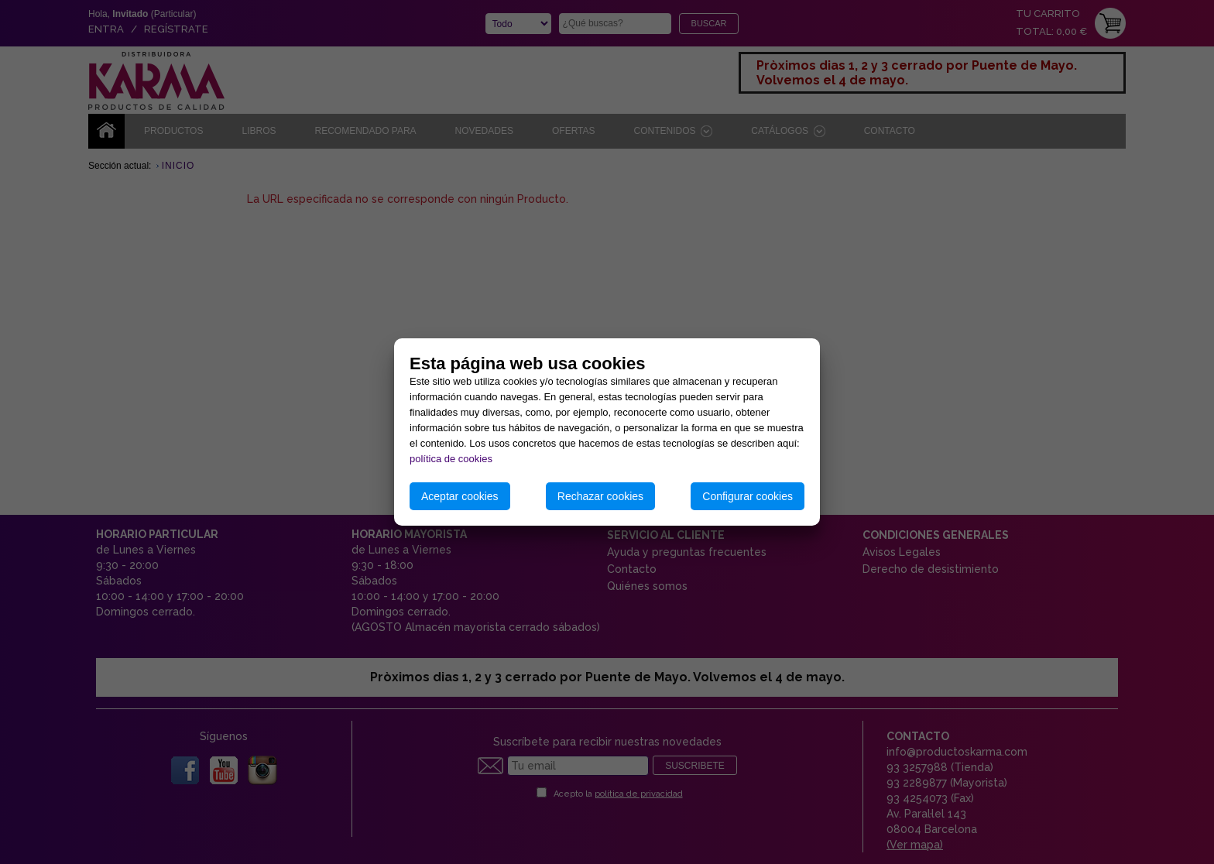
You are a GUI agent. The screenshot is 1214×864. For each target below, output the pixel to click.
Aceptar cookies (460, 496)
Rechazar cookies (600, 496)
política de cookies (451, 459)
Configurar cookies (747, 496)
